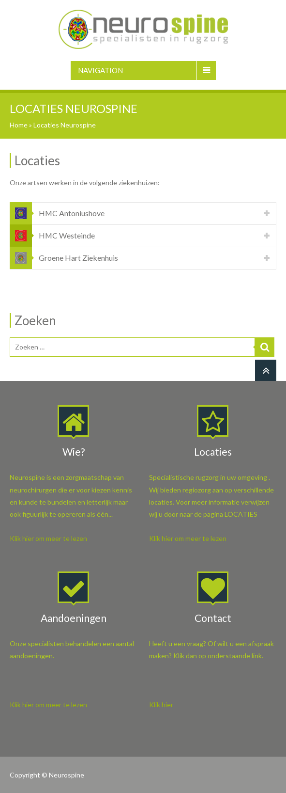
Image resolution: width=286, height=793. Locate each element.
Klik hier (161, 704)
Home (19, 125)
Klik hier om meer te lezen (48, 538)
